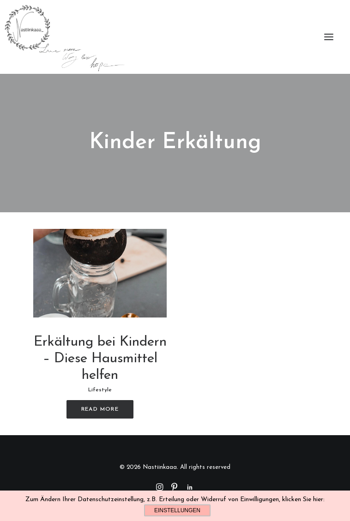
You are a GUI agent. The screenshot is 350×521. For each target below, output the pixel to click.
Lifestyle (100, 390)
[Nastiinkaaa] (64, 37)
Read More (100, 409)
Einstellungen (177, 510)
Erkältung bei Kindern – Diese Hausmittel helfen (100, 359)
